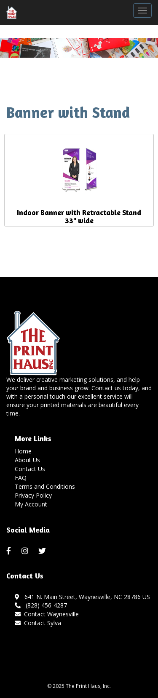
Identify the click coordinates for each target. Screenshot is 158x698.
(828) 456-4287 (41, 605)
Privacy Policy (33, 495)
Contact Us (30, 469)
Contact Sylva (42, 623)
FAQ (21, 478)
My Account (31, 504)
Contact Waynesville (51, 614)
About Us (27, 460)
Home (23, 451)
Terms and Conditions (45, 486)
